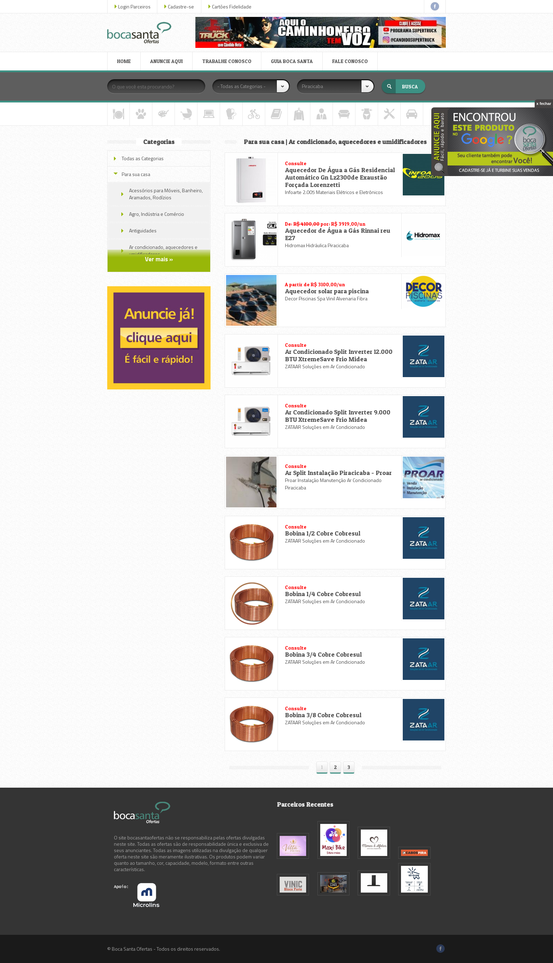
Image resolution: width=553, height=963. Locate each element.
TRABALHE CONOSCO (226, 61)
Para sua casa (136, 174)
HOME (124, 61)
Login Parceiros (134, 6)
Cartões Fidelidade (231, 6)
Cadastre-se (181, 6)
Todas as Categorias (143, 158)
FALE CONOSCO (350, 61)
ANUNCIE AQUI (166, 61)
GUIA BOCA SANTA (292, 61)
